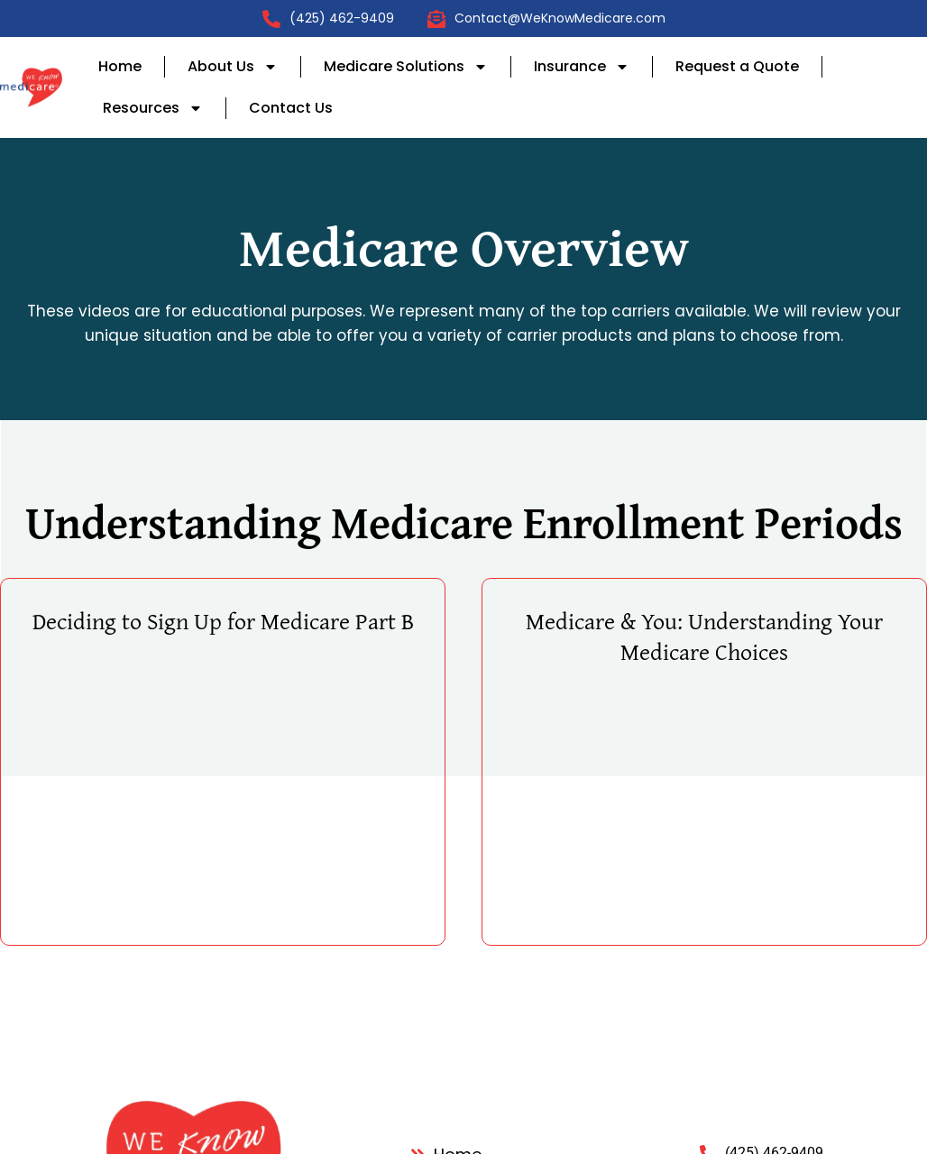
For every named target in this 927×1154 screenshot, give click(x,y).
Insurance (581, 66)
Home (120, 66)
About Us (233, 66)
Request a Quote (737, 66)
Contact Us (291, 107)
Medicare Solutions (406, 66)
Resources (153, 108)
